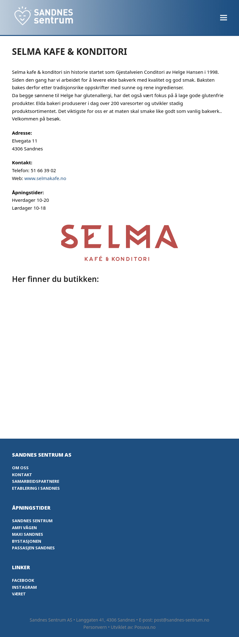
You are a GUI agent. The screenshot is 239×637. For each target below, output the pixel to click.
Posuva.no (145, 627)
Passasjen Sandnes (33, 548)
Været (19, 594)
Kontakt (22, 474)
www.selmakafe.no (45, 178)
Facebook (23, 580)
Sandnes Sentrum (32, 520)
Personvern (95, 627)
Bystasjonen (26, 541)
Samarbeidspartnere (35, 481)
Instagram (24, 587)
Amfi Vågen (24, 527)
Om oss (20, 467)
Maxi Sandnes (27, 534)
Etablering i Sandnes (36, 488)
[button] (223, 17)
